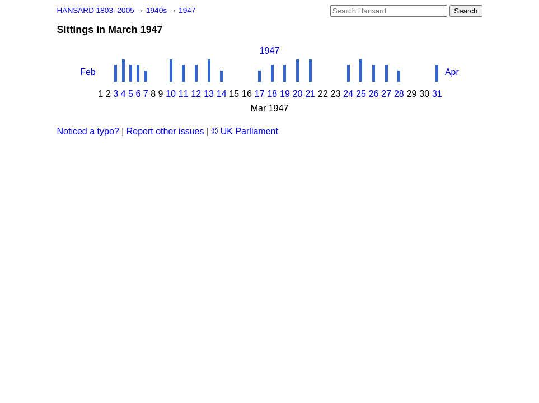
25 (361, 94)
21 (310, 94)
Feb (88, 72)
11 (184, 94)
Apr (452, 72)
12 (196, 94)
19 (285, 94)
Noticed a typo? (88, 131)
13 (209, 94)
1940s (157, 10)
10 (171, 94)
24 (348, 94)
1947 (187, 10)
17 (260, 94)
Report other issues (165, 131)
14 (222, 94)
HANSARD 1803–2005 (95, 10)
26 (374, 94)
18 (272, 94)
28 (399, 94)
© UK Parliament (245, 131)
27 (386, 94)
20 (298, 94)
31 (437, 94)
